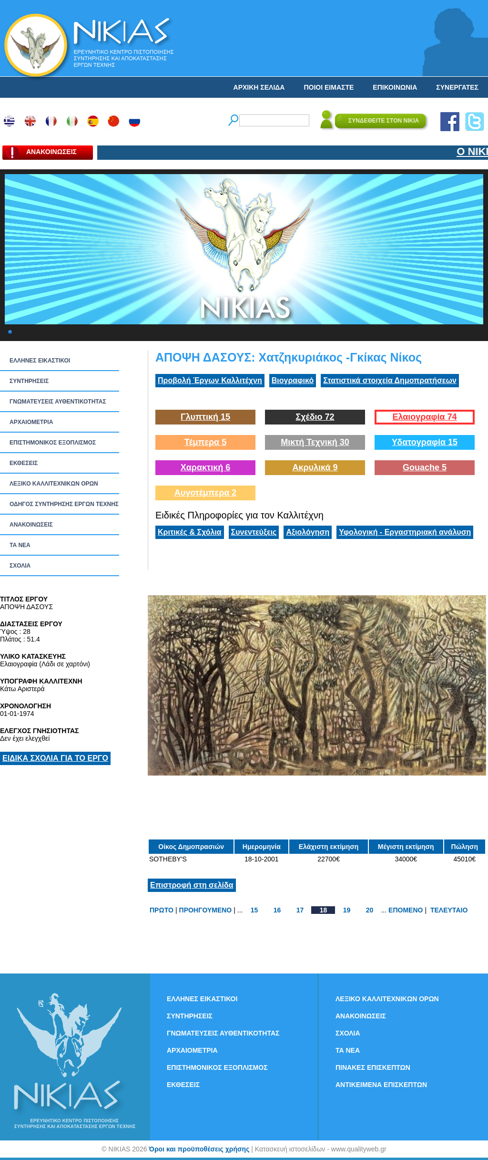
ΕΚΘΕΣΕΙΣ (24, 463)
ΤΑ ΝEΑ (20, 545)
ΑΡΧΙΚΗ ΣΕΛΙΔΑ (259, 87)
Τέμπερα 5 (205, 442)
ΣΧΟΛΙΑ (20, 565)
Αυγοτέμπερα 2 (205, 492)
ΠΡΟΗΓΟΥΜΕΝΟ (205, 910)
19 (347, 910)
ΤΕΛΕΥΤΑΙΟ (449, 910)
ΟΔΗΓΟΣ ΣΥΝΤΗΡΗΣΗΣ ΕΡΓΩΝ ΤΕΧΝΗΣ (64, 504)
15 (254, 910)
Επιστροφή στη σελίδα (192, 885)
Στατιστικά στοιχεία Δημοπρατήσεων (390, 380)
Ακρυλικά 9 (314, 467)
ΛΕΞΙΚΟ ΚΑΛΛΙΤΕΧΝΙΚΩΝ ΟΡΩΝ (54, 483)
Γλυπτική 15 (205, 417)
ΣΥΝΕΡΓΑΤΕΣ (457, 87)
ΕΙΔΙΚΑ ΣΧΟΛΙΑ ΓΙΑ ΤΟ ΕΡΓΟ (55, 758)
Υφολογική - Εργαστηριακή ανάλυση (405, 532)
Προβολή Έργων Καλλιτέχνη (210, 380)
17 (300, 910)
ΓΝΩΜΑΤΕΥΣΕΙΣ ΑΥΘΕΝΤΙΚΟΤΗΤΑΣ (58, 401)
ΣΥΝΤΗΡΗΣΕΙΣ (29, 381)
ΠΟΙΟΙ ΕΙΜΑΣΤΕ (329, 87)
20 (370, 910)
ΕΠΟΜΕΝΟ (405, 910)
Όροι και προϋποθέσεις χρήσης (199, 1149)
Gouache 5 (425, 467)
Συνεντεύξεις (254, 532)
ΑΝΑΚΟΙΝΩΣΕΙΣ (31, 524)
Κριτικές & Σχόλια (190, 532)
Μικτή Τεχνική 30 (315, 442)
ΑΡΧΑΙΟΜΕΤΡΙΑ (31, 422)
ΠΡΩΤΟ (161, 910)
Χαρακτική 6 (205, 467)
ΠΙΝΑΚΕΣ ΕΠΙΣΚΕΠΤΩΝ (373, 1067)
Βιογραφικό (293, 380)
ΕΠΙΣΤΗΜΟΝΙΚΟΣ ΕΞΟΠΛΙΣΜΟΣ (53, 442)
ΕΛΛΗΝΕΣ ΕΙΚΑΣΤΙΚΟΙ (40, 360)
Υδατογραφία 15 (425, 442)
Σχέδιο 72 (314, 417)
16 (277, 910)
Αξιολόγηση (307, 532)
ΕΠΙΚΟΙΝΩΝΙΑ (395, 87)
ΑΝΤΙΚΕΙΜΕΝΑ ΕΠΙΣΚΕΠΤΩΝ (381, 1084)
